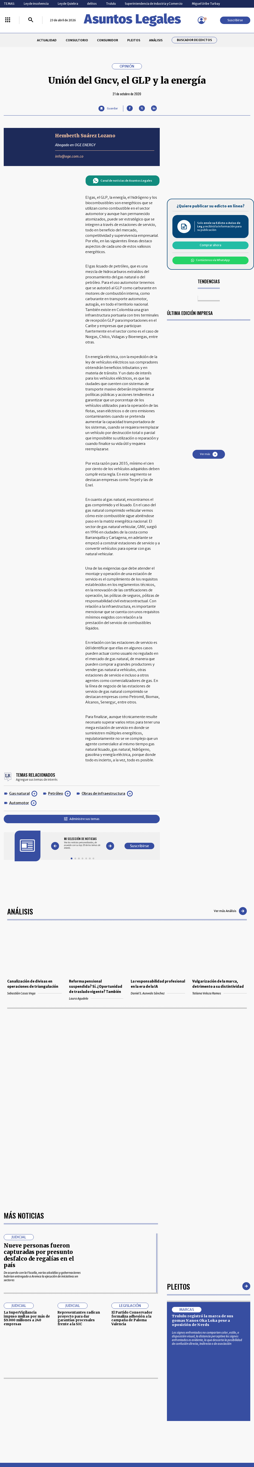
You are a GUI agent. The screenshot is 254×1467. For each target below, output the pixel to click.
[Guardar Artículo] (108, 108)
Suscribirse (235, 20)
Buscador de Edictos (194, 40)
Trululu (111, 3)
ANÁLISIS (155, 40)
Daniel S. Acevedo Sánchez (158, 993)
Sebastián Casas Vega (34, 993)
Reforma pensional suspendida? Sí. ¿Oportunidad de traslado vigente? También (95, 986)
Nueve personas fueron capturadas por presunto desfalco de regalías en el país (39, 1255)
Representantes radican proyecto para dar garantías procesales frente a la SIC (79, 1318)
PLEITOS (133, 40)
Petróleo (55, 793)
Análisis (20, 911)
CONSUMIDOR (107, 40)
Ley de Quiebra (68, 3)
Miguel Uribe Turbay (206, 3)
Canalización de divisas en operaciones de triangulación (32, 984)
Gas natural (19, 793)
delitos (92, 3)
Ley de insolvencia (36, 3)
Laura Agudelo (96, 998)
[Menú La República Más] (8, 20)
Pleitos (178, 1286)
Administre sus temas (81, 819)
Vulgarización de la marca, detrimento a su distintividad (218, 984)
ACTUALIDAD (47, 40)
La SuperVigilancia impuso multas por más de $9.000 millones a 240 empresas (27, 1318)
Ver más (209, 454)
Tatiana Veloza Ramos (219, 993)
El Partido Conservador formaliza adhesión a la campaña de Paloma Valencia (131, 1318)
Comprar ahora (210, 245)
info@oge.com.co (69, 156)
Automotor (19, 803)
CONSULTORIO (77, 40)
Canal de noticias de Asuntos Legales (122, 180)
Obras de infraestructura (103, 793)
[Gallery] (82, 843)
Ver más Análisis (230, 911)
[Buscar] (31, 20)
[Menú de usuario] (201, 20)
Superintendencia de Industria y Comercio (154, 3)
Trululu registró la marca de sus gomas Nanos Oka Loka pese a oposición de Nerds (202, 1320)
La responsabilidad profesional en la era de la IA (158, 984)
